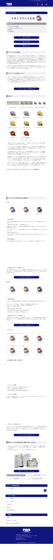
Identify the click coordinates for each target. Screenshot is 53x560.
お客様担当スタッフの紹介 (11, 524)
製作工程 (10, 29)
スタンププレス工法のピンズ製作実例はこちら (26, 89)
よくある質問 (9, 508)
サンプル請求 (26, 37)
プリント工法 (16, 482)
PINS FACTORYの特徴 (10, 514)
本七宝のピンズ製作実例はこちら (26, 278)
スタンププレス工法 (16, 479)
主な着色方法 (11, 31)
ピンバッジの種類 (9, 502)
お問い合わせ (26, 45)
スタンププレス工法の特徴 (14, 26)
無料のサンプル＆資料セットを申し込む (26, 474)
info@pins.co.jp (21, 542)
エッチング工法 (37, 479)
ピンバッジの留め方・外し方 (11, 505)
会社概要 (8, 521)
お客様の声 (8, 511)
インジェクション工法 (37, 482)
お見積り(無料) (26, 41)
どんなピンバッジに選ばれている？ (15, 28)
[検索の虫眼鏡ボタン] (45, 494)
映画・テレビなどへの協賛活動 (12, 527)
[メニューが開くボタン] (46, 4)
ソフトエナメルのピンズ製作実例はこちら (26, 437)
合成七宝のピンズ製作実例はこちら (26, 326)
